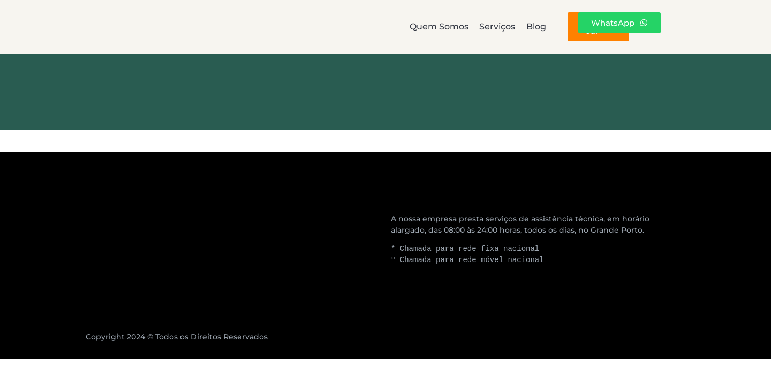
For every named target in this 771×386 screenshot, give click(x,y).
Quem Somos (291, 26)
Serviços (388, 26)
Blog (465, 26)
